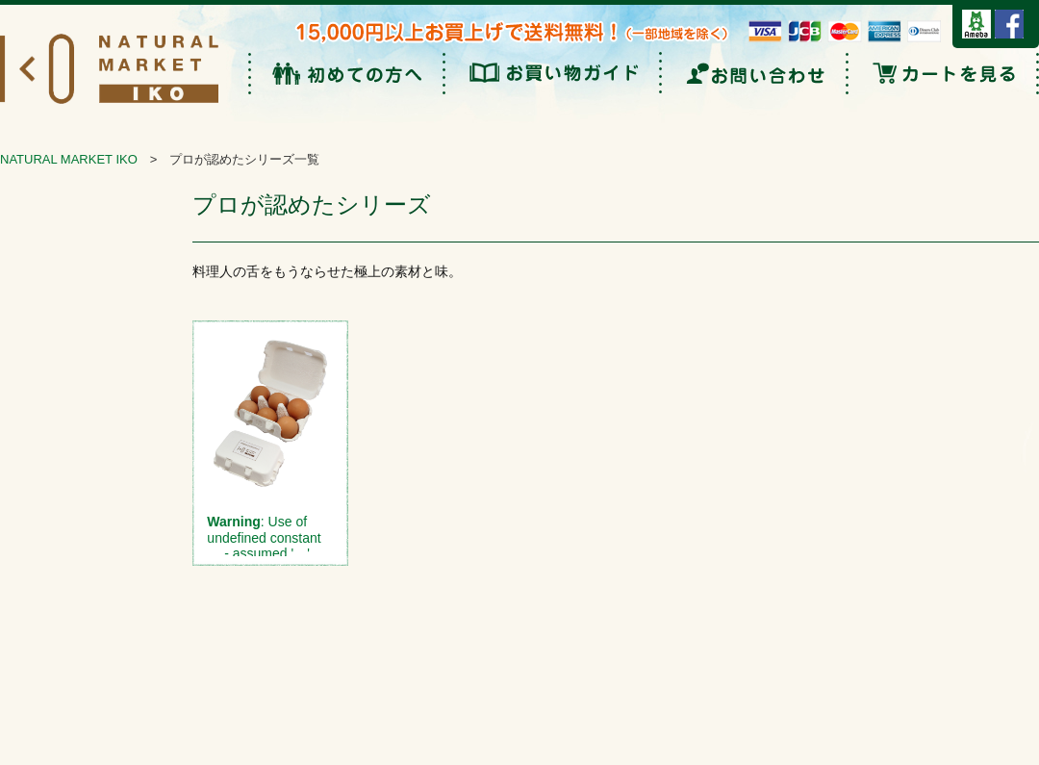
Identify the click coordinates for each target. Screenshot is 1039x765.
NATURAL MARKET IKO (69, 159)
